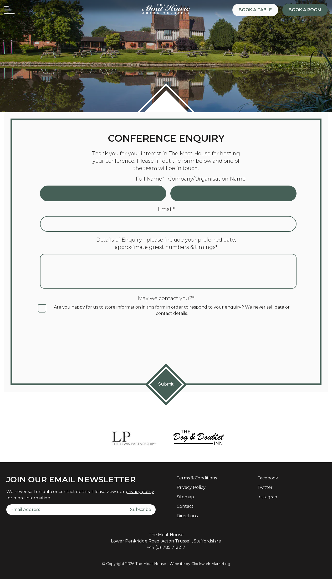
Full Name (150, 179)
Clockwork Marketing (210, 563)
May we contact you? (166, 298)
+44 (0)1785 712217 (166, 547)
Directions (187, 515)
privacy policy (140, 491)
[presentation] (166, 346)
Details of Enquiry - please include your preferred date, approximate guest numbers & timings (166, 243)
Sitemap (185, 496)
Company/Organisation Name (207, 179)
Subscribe (140, 509)
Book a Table (255, 9)
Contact (185, 506)
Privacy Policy (191, 487)
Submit (165, 384)
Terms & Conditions (197, 477)
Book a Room (305, 9)
